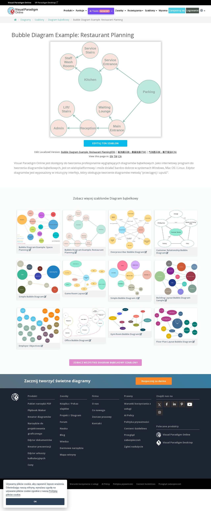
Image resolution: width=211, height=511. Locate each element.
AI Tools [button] (101, 11)
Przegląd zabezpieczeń (170, 484)
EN (111, 156)
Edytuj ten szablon (105, 143)
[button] (81, 10)
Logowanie (192, 10)
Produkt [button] (69, 10)
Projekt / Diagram (70, 415)
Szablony (39, 19)
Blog (62, 434)
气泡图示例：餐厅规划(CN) (163, 152)
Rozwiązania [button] (135, 10)
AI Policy (129, 415)
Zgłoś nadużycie (133, 446)
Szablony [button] (151, 10)
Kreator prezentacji (39, 446)
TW (115, 156)
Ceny (30, 464)
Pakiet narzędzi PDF (39, 403)
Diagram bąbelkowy (58, 19)
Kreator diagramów (39, 416)
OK (35, 501)
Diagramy (25, 19)
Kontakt (97, 423)
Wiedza (64, 441)
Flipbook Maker (37, 410)
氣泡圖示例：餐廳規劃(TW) (132, 152)
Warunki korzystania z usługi (84, 484)
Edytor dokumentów (40, 440)
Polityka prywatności (136, 421)
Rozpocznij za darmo (153, 381)
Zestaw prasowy (102, 416)
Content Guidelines (135, 428)
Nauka (64, 428)
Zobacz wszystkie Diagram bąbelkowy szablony (105, 362)
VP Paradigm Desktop (46, 2)
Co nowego (98, 410)
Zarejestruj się (177, 10)
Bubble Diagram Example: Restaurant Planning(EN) (88, 152)
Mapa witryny (68, 454)
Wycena (163, 10)
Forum (63, 421)
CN (119, 156)
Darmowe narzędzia (71, 448)
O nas (95, 403)
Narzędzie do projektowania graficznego (36, 428)
